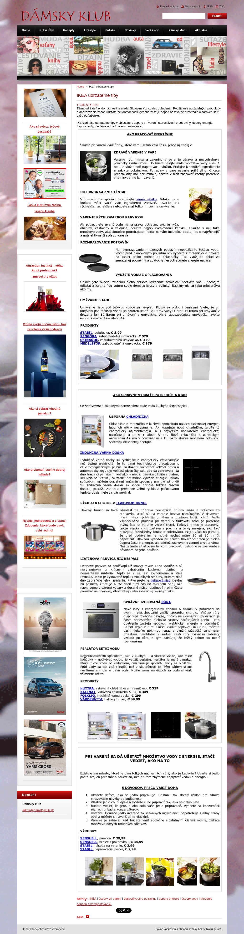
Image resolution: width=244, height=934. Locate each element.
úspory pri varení (110, 898)
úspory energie (169, 898)
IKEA (92, 898)
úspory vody (190, 898)
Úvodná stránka (169, 6)
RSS (210, 6)
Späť (80, 917)
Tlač (221, 6)
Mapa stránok (193, 6)
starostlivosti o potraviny (140, 898)
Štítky (82, 899)
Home (80, 86)
